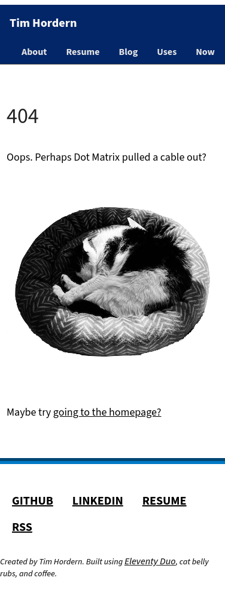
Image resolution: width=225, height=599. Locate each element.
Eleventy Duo (150, 561)
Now (205, 52)
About (34, 52)
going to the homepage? (107, 412)
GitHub (32, 501)
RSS (22, 527)
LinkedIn (97, 501)
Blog (128, 52)
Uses (167, 52)
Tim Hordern (43, 23)
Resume (82, 52)
